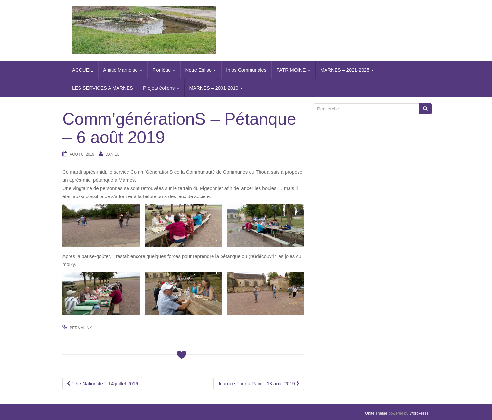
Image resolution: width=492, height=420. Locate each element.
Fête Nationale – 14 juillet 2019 (102, 383)
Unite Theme (376, 413)
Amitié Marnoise (122, 69)
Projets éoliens (161, 88)
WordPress (419, 413)
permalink (81, 328)
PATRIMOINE (293, 69)
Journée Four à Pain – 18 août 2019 (259, 383)
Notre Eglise (200, 69)
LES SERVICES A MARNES (102, 88)
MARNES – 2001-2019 (216, 88)
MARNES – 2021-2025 (347, 69)
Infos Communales (246, 69)
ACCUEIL (82, 69)
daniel (112, 154)
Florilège (163, 69)
